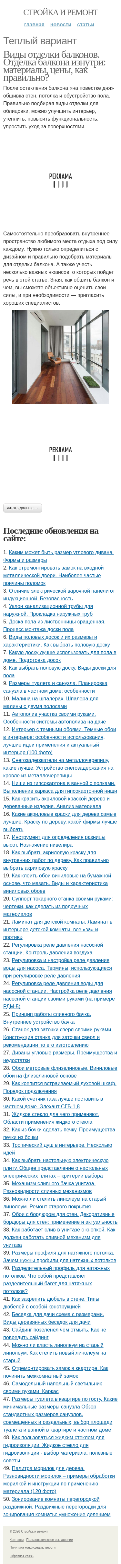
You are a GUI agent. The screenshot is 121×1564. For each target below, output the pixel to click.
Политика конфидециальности (32, 1547)
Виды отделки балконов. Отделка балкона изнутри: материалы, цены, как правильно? (54, 65)
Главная (34, 24)
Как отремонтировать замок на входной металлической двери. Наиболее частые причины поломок (53, 575)
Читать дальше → (22, 508)
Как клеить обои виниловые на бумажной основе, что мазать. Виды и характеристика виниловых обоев (57, 883)
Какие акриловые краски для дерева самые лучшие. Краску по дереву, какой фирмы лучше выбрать (60, 821)
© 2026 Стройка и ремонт (29, 1531)
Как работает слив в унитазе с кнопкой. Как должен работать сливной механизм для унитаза (59, 1237)
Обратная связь (22, 1556)
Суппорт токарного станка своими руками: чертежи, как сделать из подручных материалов (58, 906)
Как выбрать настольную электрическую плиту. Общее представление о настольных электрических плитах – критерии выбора (55, 1168)
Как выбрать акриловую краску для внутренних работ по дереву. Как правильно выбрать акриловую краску (56, 860)
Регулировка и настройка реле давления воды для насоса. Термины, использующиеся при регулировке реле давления (57, 968)
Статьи (85, 24)
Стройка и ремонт (60, 12)
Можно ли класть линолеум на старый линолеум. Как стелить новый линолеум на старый (54, 1352)
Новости (60, 24)
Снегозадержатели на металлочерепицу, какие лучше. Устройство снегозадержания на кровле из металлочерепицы (58, 767)
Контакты (17, 1540)
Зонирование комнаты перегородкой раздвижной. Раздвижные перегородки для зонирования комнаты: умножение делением (57, 1506)
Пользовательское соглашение (49, 1540)
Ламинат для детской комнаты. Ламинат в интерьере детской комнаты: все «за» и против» (57, 929)
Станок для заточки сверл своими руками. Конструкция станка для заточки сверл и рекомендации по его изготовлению (58, 1037)
